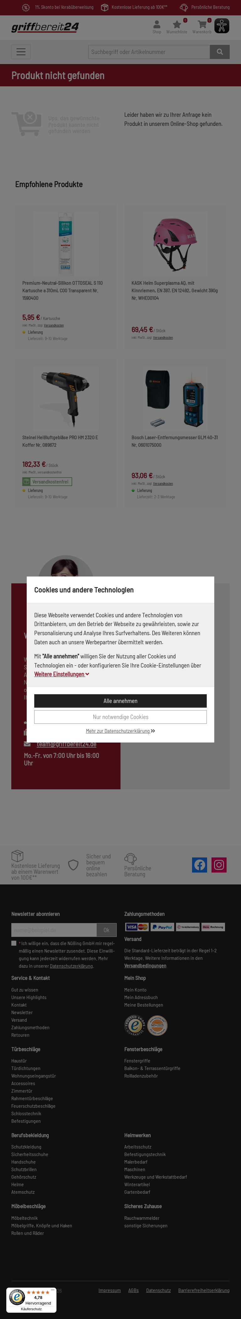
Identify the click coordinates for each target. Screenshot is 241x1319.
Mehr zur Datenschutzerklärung (120, 730)
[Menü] (52, 1291)
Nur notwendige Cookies (120, 716)
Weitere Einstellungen (61, 674)
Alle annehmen (120, 700)
